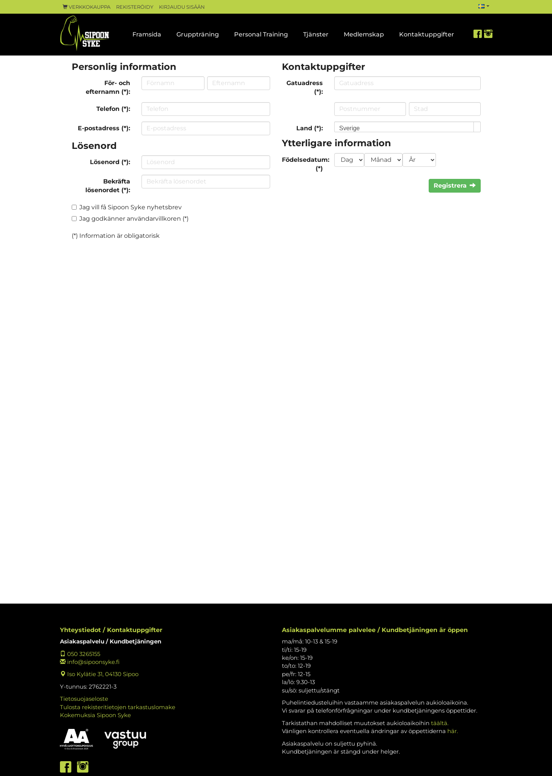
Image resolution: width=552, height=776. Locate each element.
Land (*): (309, 128)
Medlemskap (364, 34)
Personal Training (261, 34)
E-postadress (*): (104, 128)
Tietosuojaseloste (84, 698)
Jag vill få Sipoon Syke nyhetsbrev (130, 207)
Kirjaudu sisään (182, 7)
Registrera (455, 185)
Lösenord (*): (110, 162)
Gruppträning (197, 34)
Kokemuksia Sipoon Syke (95, 715)
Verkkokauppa (86, 7)
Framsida (146, 34)
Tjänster (316, 34)
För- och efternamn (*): (108, 87)
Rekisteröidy (134, 7)
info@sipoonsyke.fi (90, 661)
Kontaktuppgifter (426, 34)
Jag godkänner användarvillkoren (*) (134, 218)
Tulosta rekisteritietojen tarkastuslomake (117, 707)
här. (452, 731)
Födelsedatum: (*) (305, 164)
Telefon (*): (113, 108)
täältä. (439, 723)
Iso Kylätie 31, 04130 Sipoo (99, 674)
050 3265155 (80, 653)
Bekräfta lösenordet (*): (107, 186)
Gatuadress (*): (304, 87)
